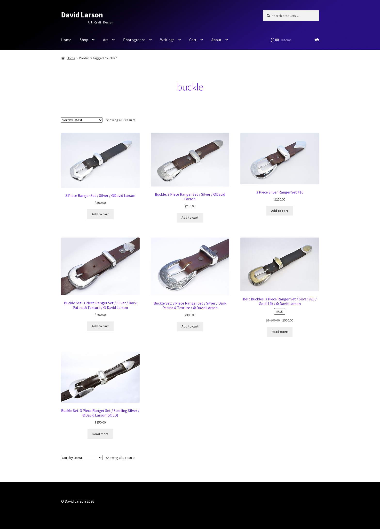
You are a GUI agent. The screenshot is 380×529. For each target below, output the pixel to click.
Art (105, 39)
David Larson (82, 15)
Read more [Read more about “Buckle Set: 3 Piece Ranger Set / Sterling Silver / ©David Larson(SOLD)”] (100, 434)
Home (66, 39)
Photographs (134, 39)
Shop (84, 39)
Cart (193, 39)
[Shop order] (82, 120)
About (216, 39)
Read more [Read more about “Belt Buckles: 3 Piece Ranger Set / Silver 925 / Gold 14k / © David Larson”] (280, 331)
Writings (167, 39)
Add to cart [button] (100, 214)
